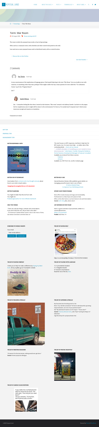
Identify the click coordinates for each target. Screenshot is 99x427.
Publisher (60, 157)
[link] (89, 4)
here (69, 271)
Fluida (87, 423)
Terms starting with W (30, 36)
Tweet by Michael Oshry (65, 312)
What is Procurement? (60, 212)
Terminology (16, 23)
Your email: (10, 230)
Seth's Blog (62, 201)
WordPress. (93, 423)
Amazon (60, 159)
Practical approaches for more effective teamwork (21, 199)
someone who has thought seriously (28, 181)
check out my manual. (72, 147)
